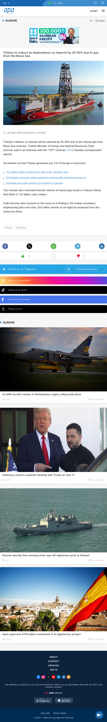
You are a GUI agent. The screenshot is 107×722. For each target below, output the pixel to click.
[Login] (102, 3)
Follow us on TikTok (14, 290)
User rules (45, 713)
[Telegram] (58, 677)
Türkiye (8, 227)
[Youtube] (53, 677)
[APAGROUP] (53, 693)
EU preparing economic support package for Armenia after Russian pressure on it (46, 177)
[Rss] (68, 677)
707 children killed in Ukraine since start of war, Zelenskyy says (37, 172)
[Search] (95, 3)
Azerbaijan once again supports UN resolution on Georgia (34, 183)
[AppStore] (64, 701)
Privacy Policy (60, 713)
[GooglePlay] (43, 701)
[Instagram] (43, 677)
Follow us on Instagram (16, 280)
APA (69, 150)
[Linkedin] (64, 677)
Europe (100, 20)
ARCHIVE (53, 665)
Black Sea (21, 227)
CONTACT (53, 661)
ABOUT (53, 657)
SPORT (94, 11)
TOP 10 (53, 669)
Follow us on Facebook (16, 299)
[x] (48, 677)
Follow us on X (12, 309)
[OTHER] (102, 11)
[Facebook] (38, 677)
